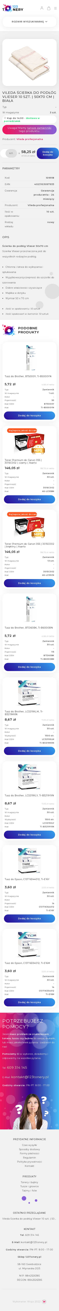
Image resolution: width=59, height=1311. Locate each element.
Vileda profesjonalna (30, 139)
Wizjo (30, 1301)
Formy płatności (29, 1153)
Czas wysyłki (29, 1145)
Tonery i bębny (29, 1182)
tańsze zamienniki (39, 127)
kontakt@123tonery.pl (30, 1077)
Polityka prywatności (29, 1161)
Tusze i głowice (29, 1186)
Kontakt (29, 1166)
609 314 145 (17, 1067)
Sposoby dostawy (29, 1149)
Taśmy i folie (29, 1190)
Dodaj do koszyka (47, 153)
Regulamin (29, 1157)
